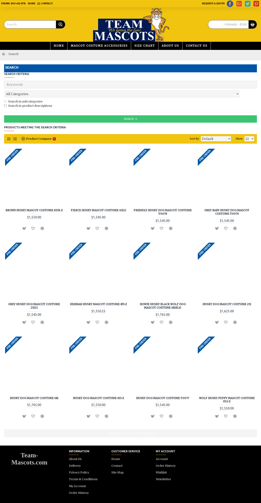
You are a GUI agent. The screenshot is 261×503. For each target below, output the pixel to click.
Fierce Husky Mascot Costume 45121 (98, 201)
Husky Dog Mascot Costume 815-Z (98, 389)
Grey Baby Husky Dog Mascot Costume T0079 (226, 203)
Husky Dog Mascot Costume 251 (226, 295)
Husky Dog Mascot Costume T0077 (162, 389)
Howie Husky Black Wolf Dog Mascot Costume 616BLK (163, 297)
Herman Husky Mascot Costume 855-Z (98, 295)
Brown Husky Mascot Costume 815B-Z (34, 201)
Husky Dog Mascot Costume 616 (34, 389)
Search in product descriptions (28, 97)
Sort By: (198, 129)
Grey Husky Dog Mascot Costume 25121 (34, 297)
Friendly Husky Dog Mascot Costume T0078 (163, 203)
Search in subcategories (23, 92)
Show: (240, 129)
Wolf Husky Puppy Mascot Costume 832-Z (227, 391)
